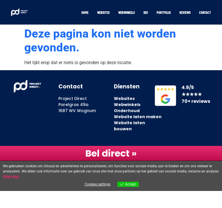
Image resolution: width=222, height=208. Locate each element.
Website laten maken (138, 117)
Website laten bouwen (129, 126)
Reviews (185, 12)
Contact (205, 12)
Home (85, 12)
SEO (145, 12)
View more (11, 176)
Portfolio (164, 12)
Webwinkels (126, 12)
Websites (103, 12)
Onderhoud (127, 111)
